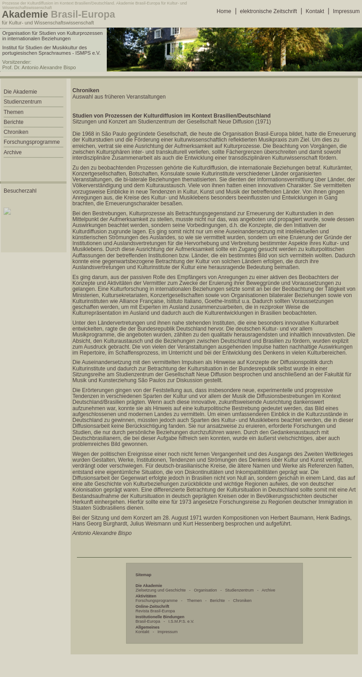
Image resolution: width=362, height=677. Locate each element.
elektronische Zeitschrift (268, 11)
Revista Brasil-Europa (155, 611)
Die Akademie (20, 92)
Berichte (217, 600)
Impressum (346, 11)
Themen (194, 600)
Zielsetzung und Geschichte (161, 590)
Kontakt (315, 11)
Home (224, 11)
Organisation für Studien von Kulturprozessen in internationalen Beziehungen (52, 35)
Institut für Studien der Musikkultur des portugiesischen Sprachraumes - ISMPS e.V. (51, 50)
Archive (268, 590)
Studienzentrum (239, 590)
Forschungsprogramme (157, 600)
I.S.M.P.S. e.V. (181, 621)
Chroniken (242, 600)
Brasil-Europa (148, 621)
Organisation (205, 590)
